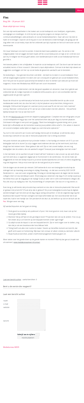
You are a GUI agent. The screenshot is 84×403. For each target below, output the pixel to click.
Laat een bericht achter (12, 279)
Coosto (35, 122)
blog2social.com (17, 117)
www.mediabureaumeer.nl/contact (27, 242)
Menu (79, 10)
